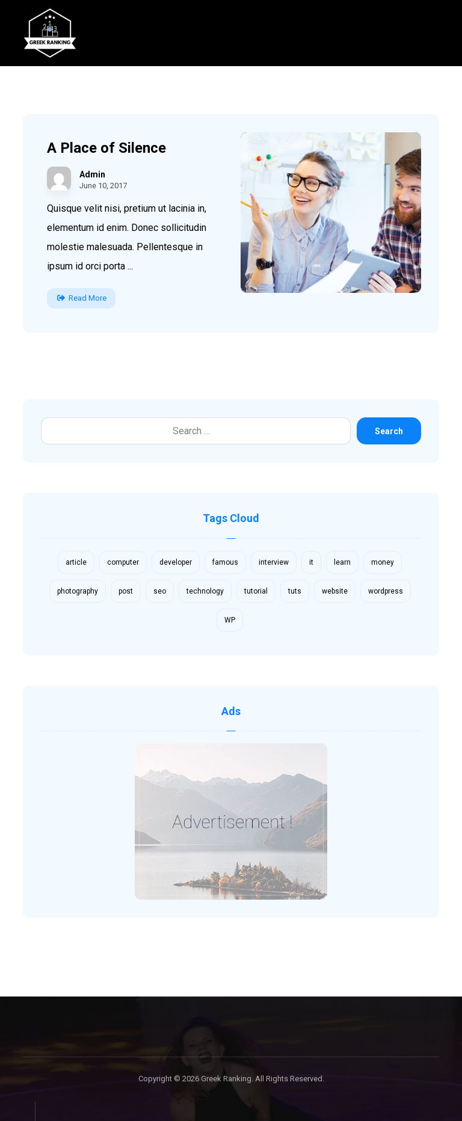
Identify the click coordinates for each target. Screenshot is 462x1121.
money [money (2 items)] (382, 562)
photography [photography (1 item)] (77, 591)
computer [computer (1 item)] (123, 562)
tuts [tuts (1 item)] (294, 591)
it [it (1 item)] (311, 562)
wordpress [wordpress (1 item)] (385, 591)
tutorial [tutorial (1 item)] (256, 591)
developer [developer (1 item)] (175, 562)
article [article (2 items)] (76, 562)
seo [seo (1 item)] (159, 591)
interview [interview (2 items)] (274, 562)
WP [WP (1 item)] (229, 620)
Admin (92, 174)
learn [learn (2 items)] (342, 562)
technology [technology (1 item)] (205, 591)
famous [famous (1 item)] (225, 562)
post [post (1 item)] (126, 591)
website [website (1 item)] (335, 591)
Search (389, 431)
